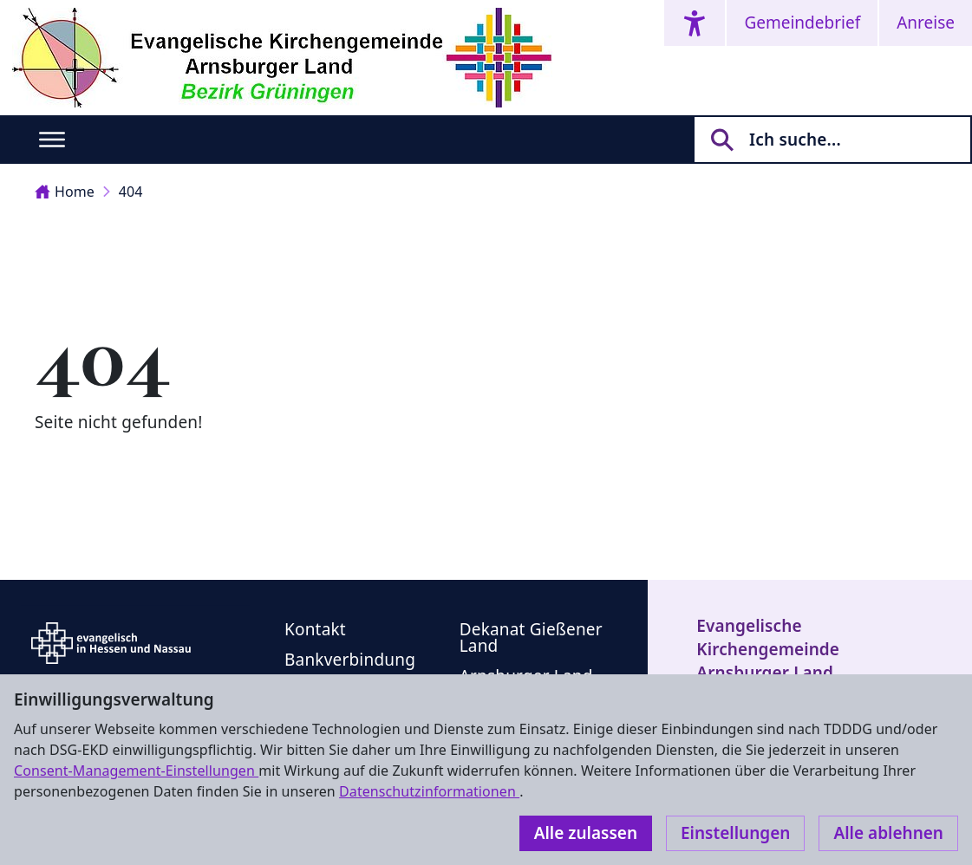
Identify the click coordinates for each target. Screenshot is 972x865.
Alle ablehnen (888, 833)
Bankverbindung (349, 659)
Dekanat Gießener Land (531, 637)
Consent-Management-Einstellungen (136, 770)
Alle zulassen (585, 833)
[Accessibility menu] (694, 23)
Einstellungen (735, 833)
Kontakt (315, 629)
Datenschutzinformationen (429, 791)
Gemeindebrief (802, 22)
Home (65, 191)
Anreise (926, 22)
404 (131, 191)
